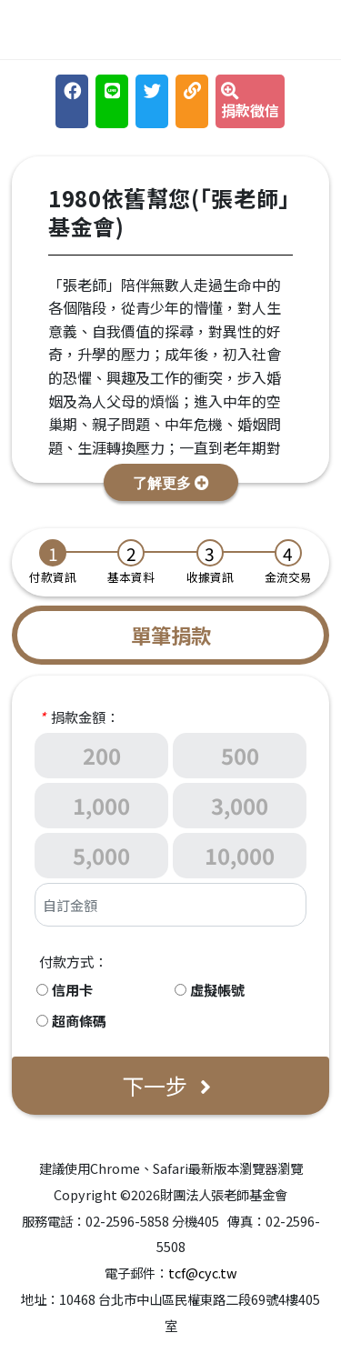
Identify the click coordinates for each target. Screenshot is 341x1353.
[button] (171, 482)
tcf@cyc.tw (202, 1272)
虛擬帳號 (217, 989)
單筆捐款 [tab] (171, 634)
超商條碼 (79, 1020)
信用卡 (72, 989)
